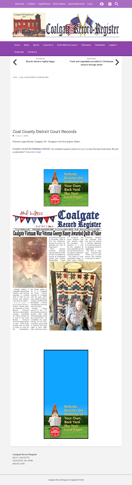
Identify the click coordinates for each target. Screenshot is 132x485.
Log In (90, 4)
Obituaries (86, 45)
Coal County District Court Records (45, 131)
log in (83, 149)
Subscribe (19, 52)
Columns (48, 45)
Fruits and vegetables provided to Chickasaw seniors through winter (91, 63)
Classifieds (100, 45)
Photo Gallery (59, 4)
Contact (32, 52)
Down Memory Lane (67, 45)
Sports (36, 45)
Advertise (19, 4)
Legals (113, 45)
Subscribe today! (33, 152)
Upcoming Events (76, 4)
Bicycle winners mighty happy (40, 61)
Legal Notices (44, 4)
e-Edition (31, 4)
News (26, 45)
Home (17, 45)
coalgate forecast (86, 342)
